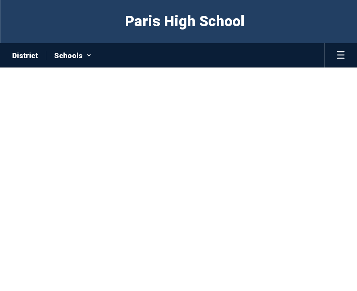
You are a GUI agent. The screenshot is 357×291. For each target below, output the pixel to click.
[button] (72, 55)
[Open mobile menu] (341, 55)
